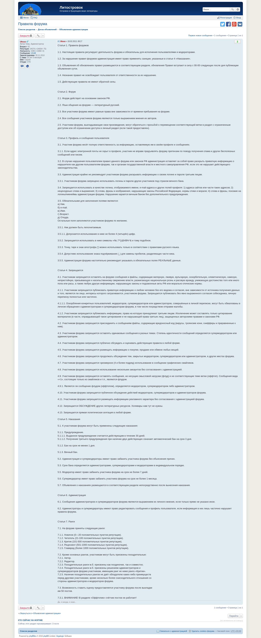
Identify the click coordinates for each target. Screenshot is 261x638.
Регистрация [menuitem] (226, 18)
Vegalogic (60, 636)
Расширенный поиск (237, 9)
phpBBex (33, 636)
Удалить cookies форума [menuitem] (203, 631)
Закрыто (25, 35)
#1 (59, 41)
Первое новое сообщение (200, 35)
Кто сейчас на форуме (30, 620)
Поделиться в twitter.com (222, 24)
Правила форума (32, 24)
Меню (26, 18)
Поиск (232, 9)
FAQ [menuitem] (35, 18)
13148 (33, 53)
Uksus (23, 42)
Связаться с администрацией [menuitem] (173, 631)
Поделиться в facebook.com (228, 24)
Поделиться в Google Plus (234, 24)
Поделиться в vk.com (240, 24)
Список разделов (28, 631)
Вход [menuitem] (238, 18)
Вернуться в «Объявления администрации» (40, 613)
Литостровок (71, 7)
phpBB (46, 636)
